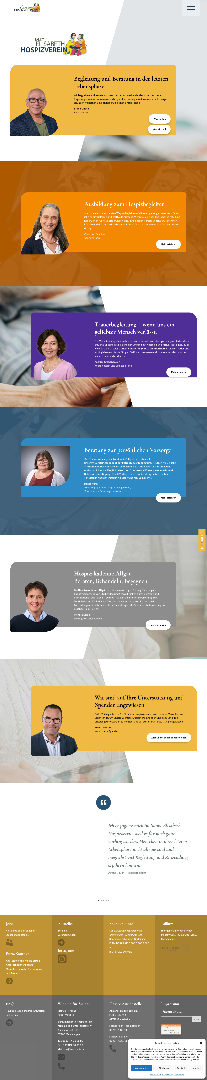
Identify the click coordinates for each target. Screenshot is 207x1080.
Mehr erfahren (168, 244)
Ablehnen (164, 1068)
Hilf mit (202, 542)
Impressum (179, 1074)
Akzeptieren (141, 1068)
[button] (201, 1043)
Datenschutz (167, 1074)
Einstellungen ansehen (189, 1068)
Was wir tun (160, 119)
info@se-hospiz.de (74, 1049)
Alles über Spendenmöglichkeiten (168, 737)
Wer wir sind (155, 1074)
